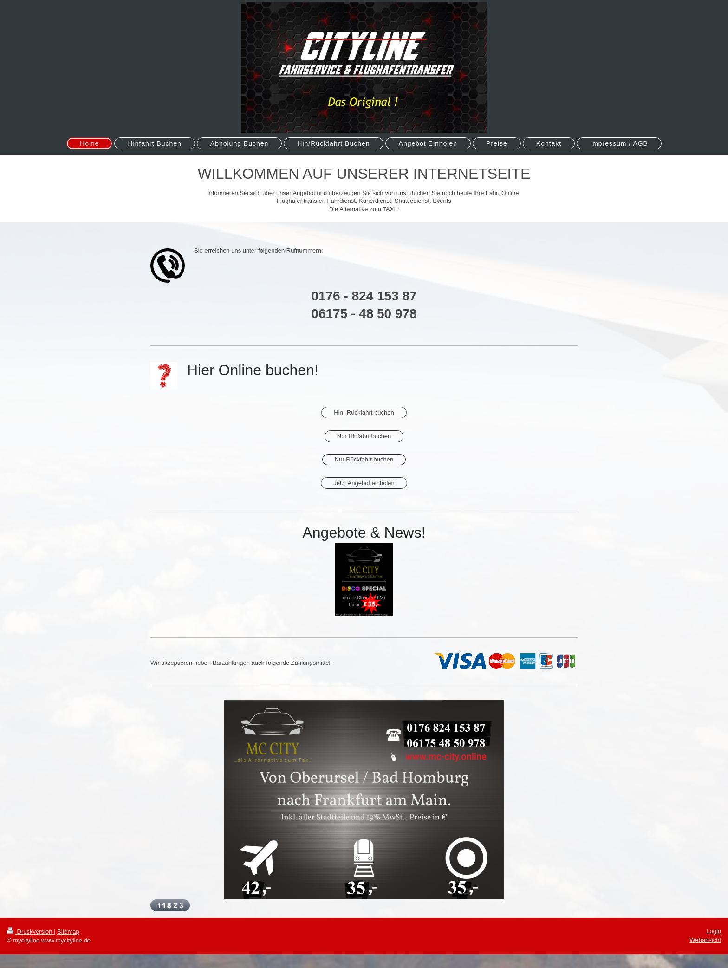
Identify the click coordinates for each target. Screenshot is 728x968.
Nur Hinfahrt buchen (364, 436)
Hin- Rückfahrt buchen (364, 412)
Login (713, 931)
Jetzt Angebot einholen (364, 483)
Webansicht (705, 939)
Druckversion (30, 931)
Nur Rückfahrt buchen (364, 459)
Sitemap (68, 931)
